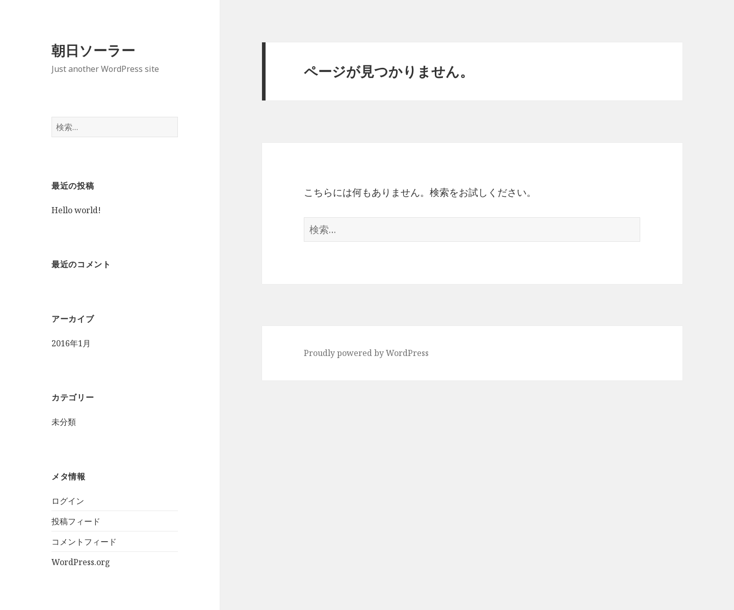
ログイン (67, 500)
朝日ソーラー (93, 50)
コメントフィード (84, 541)
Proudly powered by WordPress (366, 353)
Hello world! (76, 210)
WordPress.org (80, 562)
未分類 (63, 421)
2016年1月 (71, 343)
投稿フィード (75, 521)
